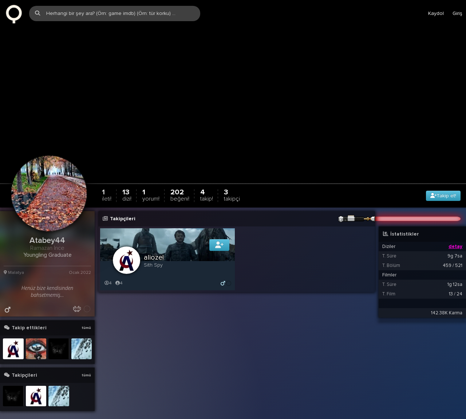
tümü (86, 313)
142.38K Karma (446, 299)
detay (455, 232)
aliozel (154, 243)
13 (126, 181)
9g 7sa (454, 242)
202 (179, 181)
